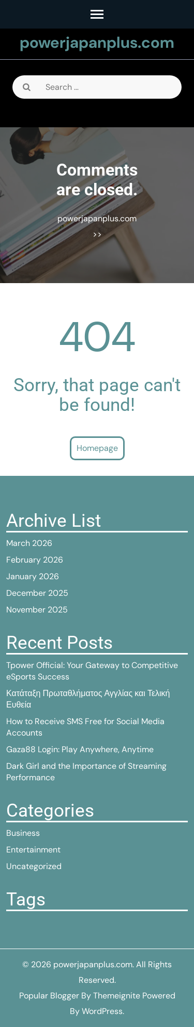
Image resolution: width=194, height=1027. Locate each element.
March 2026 (29, 543)
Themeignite (116, 995)
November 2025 (37, 609)
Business (23, 833)
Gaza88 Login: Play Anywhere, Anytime (80, 749)
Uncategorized (34, 866)
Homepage (97, 448)
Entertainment (33, 849)
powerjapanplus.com (97, 42)
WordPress (102, 1011)
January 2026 (32, 576)
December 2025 (37, 593)
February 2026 (34, 559)
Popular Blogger (49, 995)
